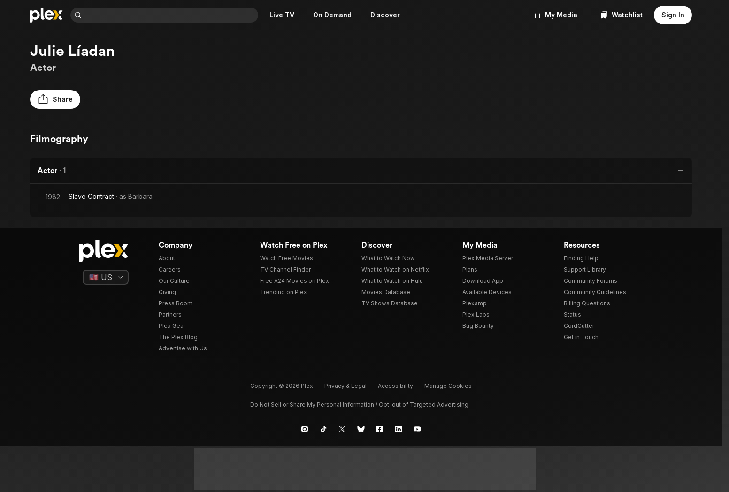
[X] (342, 429)
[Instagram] (304, 429)
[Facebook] (379, 429)
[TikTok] (323, 429)
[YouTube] (417, 429)
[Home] (46, 15)
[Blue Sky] (361, 429)
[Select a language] (106, 277)
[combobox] (171, 15)
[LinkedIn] (398, 429)
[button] (55, 99)
